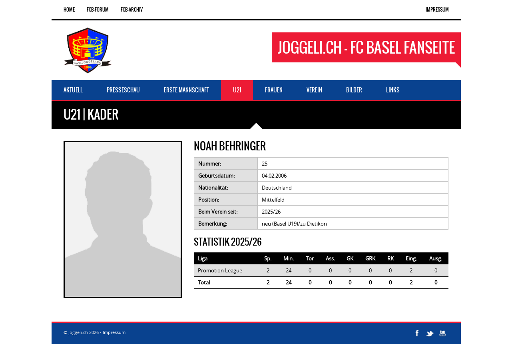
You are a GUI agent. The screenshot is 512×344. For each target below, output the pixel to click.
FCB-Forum (98, 9)
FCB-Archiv (132, 9)
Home (69, 9)
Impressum (437, 9)
